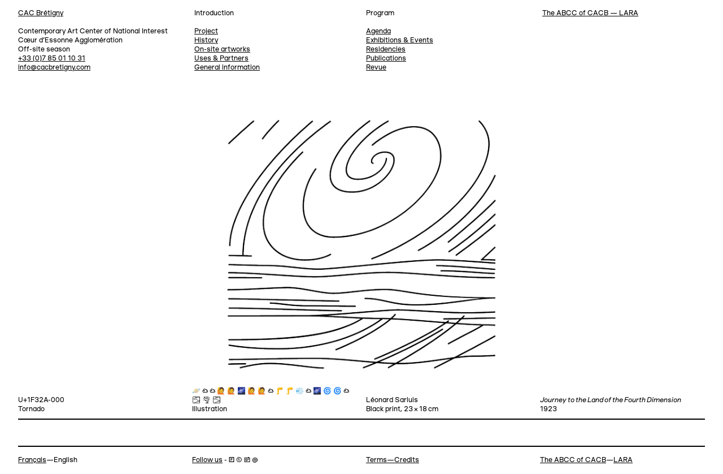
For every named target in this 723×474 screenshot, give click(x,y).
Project (206, 31)
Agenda (378, 31)
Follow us (207, 460)
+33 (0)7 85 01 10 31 (51, 58)
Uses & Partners (221, 58)
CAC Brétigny (40, 13)
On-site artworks (222, 49)
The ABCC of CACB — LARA (590, 13)
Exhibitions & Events (399, 40)
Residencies (386, 49)
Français (32, 460)
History (206, 40)
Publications (386, 58)
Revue (376, 67)
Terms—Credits (392, 460)
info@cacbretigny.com (54, 67)
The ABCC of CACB (573, 460)
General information (227, 67)
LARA (623, 460)
